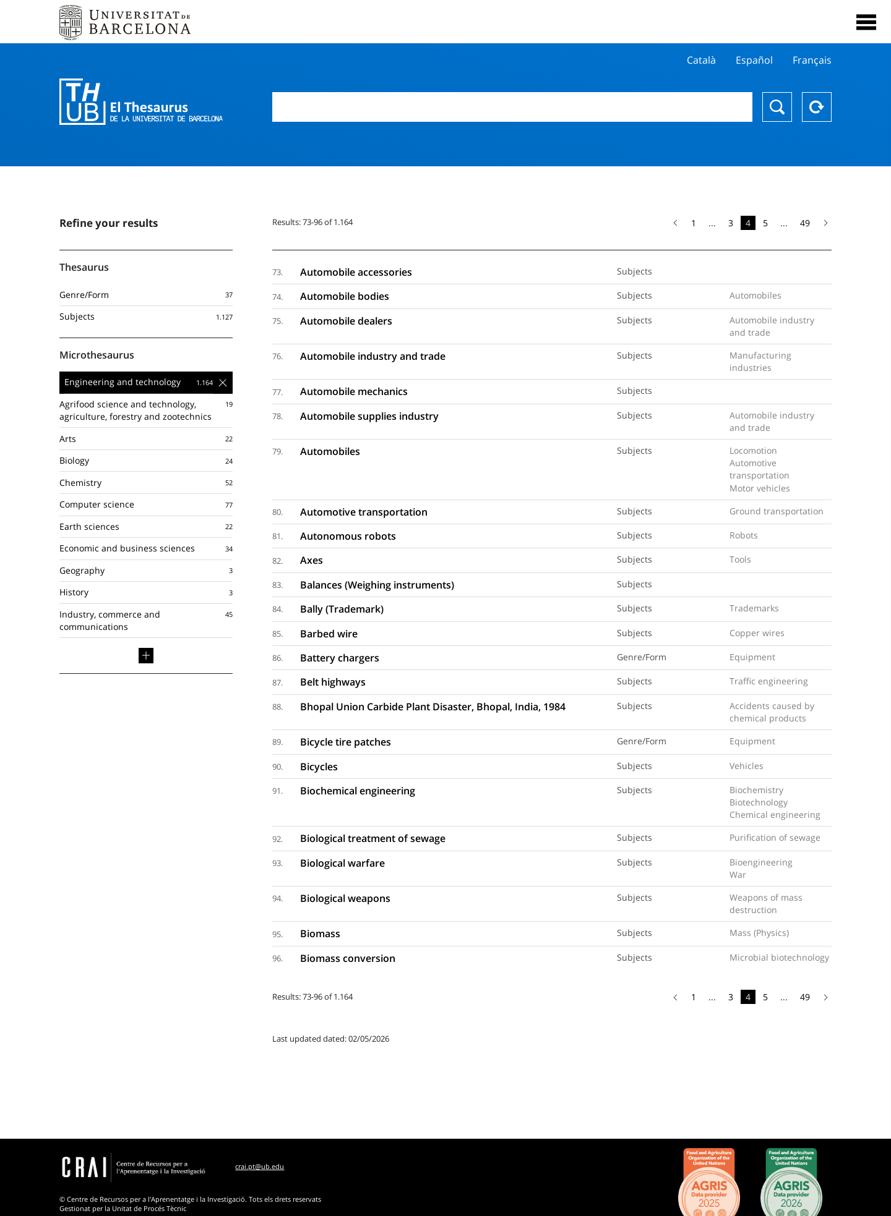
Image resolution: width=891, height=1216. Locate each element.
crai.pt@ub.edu (259, 1166)
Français (812, 60)
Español (754, 60)
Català (701, 60)
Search (777, 107)
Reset (817, 107)
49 (805, 223)
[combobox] (512, 107)
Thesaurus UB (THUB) (141, 102)
